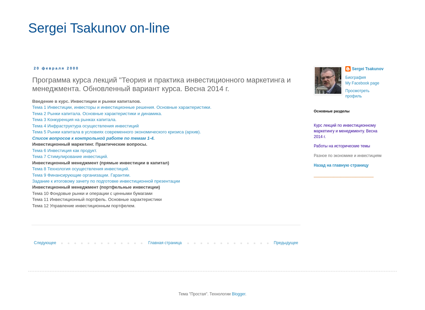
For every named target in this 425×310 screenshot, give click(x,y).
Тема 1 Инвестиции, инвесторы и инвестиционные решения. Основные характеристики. (122, 107)
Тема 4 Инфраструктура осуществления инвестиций (85, 125)
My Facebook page (362, 83)
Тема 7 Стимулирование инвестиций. (70, 156)
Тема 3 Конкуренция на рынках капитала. (74, 119)
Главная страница (165, 242)
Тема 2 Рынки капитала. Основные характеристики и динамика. (97, 113)
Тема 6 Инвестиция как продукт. (64, 150)
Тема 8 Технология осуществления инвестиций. (80, 168)
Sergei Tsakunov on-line (99, 28)
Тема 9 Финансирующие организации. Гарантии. (81, 175)
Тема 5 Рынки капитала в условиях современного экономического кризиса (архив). (116, 131)
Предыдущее (286, 242)
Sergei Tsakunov (367, 69)
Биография (355, 77)
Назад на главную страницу (341, 165)
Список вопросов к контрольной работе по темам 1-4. (93, 138)
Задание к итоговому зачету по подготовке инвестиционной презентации (106, 181)
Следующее (45, 242)
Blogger (238, 294)
